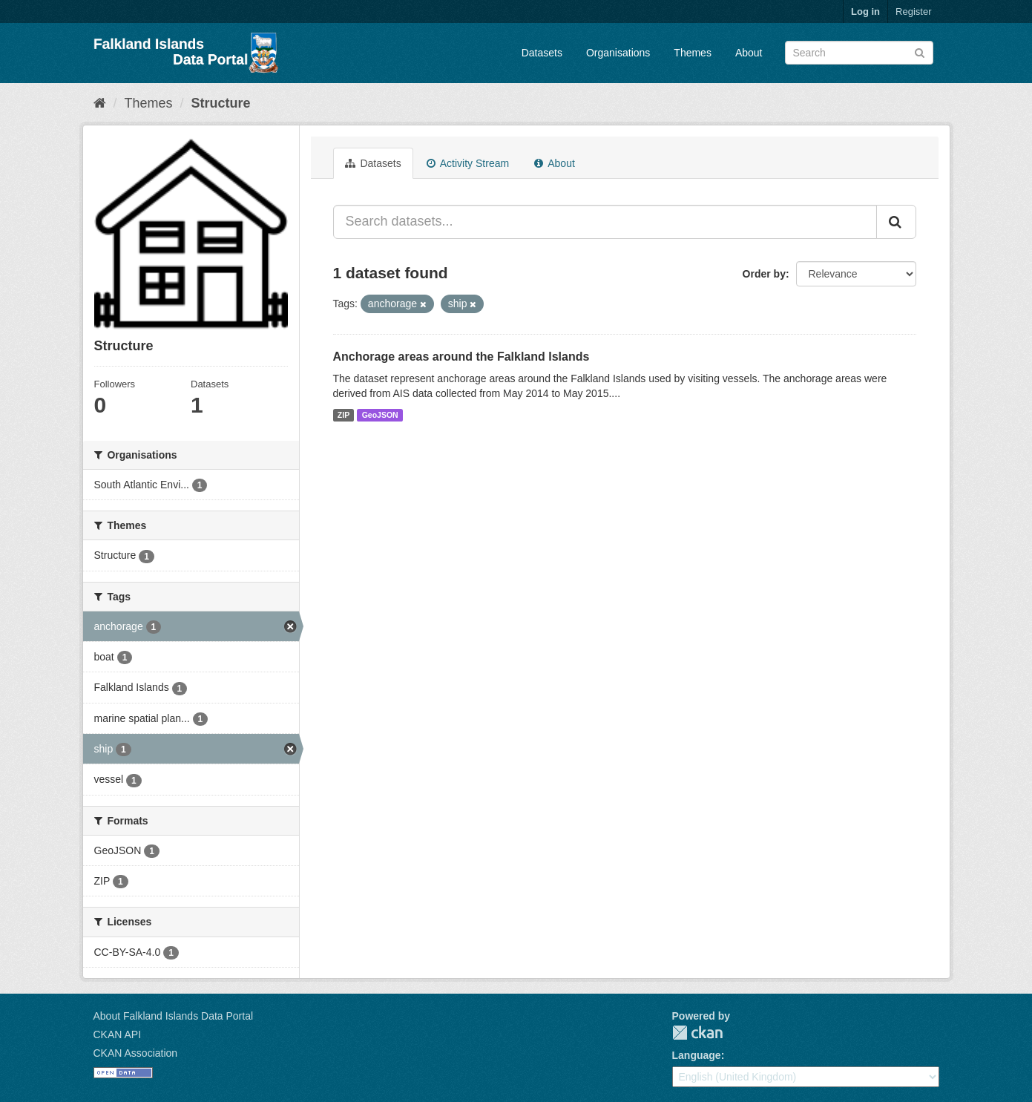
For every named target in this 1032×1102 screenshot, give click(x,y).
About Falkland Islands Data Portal (173, 1016)
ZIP (343, 414)
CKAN (697, 1032)
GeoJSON (380, 414)
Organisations (618, 53)
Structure (221, 103)
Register (913, 11)
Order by (764, 274)
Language (696, 1055)
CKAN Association (135, 1053)
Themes (692, 53)
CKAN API (117, 1034)
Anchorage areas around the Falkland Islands (461, 356)
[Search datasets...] (605, 222)
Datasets (542, 53)
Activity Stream (468, 163)
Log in (865, 11)
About (749, 53)
